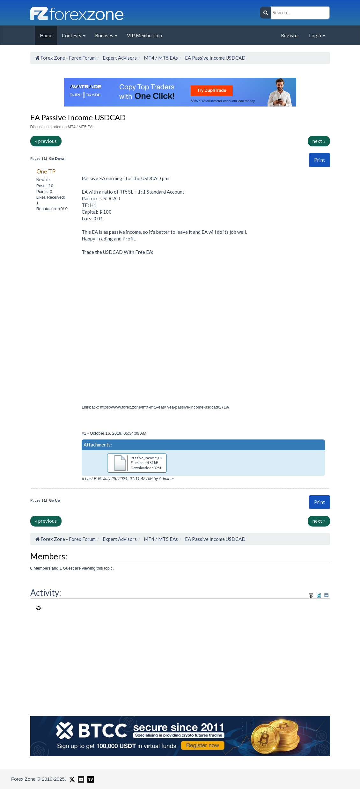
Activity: (45, 592)
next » (318, 141)
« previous (46, 141)
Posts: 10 (44, 185)
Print (319, 160)
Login (317, 35)
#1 (84, 433)
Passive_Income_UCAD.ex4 (153, 458)
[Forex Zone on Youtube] (80, 779)
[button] (319, 160)
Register (290, 35)
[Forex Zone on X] (71, 779)
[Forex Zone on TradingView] (89, 779)
